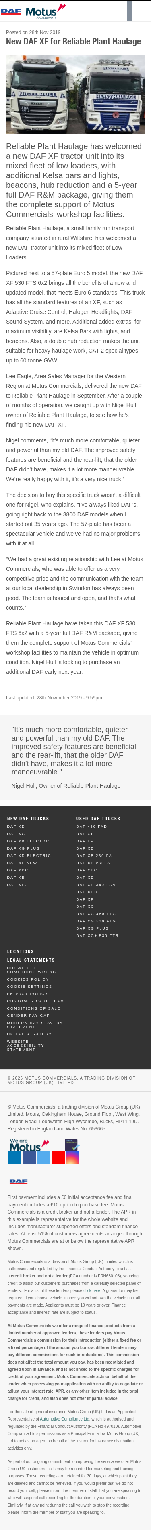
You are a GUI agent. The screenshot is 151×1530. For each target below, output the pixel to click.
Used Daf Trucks (98, 818)
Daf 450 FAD (92, 827)
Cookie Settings (30, 987)
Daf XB (16, 877)
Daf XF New (22, 863)
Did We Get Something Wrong (32, 970)
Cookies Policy (28, 979)
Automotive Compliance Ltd (64, 1419)
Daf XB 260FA (93, 863)
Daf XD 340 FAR (96, 885)
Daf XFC (18, 885)
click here (91, 1290)
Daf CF (85, 834)
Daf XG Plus (23, 848)
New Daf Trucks (28, 818)
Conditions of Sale (34, 1008)
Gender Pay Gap (28, 1016)
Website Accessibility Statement (26, 1046)
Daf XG (16, 834)
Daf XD (16, 827)
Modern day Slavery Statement (35, 1025)
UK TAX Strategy (29, 1034)
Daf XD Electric (29, 856)
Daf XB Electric (29, 841)
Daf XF (85, 899)
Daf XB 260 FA (94, 856)
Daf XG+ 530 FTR (97, 936)
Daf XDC (18, 870)
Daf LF (84, 841)
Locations (20, 951)
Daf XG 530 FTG (96, 921)
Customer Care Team (35, 1001)
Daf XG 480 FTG (96, 914)
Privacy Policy (27, 994)
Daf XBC (86, 870)
